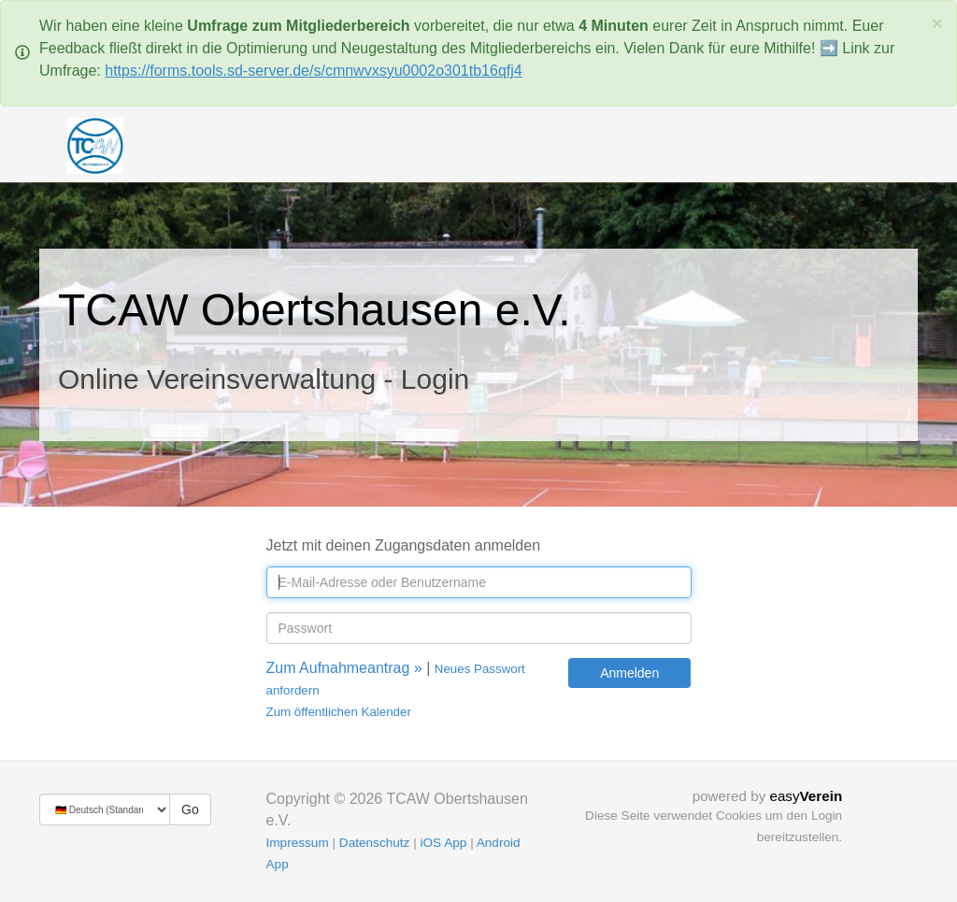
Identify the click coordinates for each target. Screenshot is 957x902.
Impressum (297, 843)
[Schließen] (937, 23)
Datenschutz (374, 843)
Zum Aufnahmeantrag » (344, 668)
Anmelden (629, 673)
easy (805, 796)
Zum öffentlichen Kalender (338, 712)
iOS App (443, 843)
